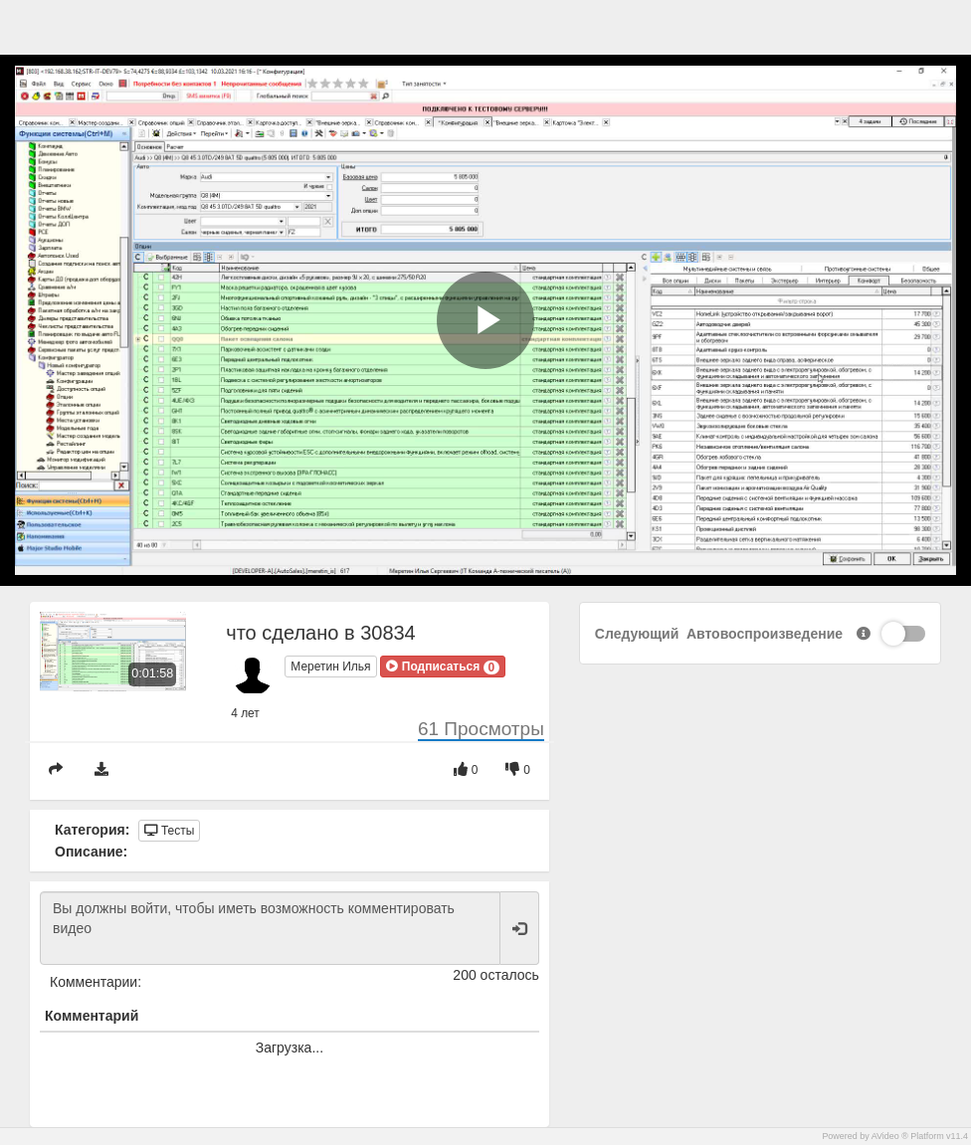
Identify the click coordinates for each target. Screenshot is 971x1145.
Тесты (169, 831)
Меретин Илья (330, 666)
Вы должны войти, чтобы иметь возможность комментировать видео (270, 928)
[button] (442, 666)
